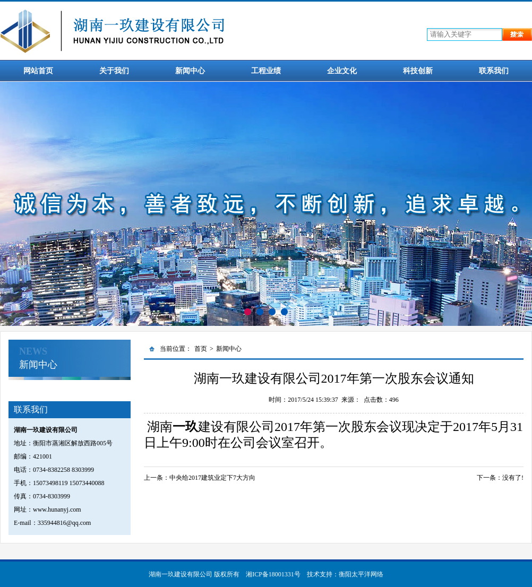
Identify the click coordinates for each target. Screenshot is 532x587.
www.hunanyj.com (57, 509)
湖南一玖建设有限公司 (180, 574)
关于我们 (114, 71)
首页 (200, 348)
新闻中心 (190, 71)
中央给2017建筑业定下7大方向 (212, 477)
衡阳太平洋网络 (361, 574)
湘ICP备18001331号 (273, 574)
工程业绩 (266, 71)
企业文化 (342, 71)
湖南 (160, 427)
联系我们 (494, 71)
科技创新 (418, 71)
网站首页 (38, 71)
